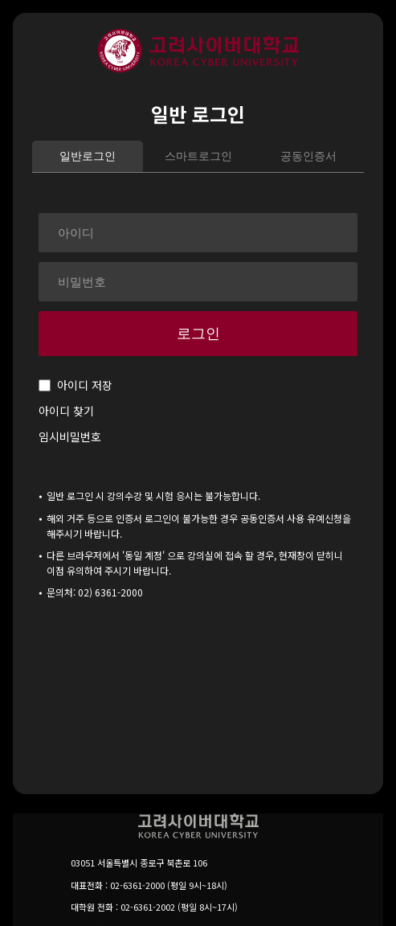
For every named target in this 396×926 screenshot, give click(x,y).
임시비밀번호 (70, 436)
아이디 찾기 (66, 411)
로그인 (198, 334)
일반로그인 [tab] (87, 156)
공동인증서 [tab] (308, 156)
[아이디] (198, 232)
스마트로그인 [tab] (198, 156)
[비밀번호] (198, 281)
